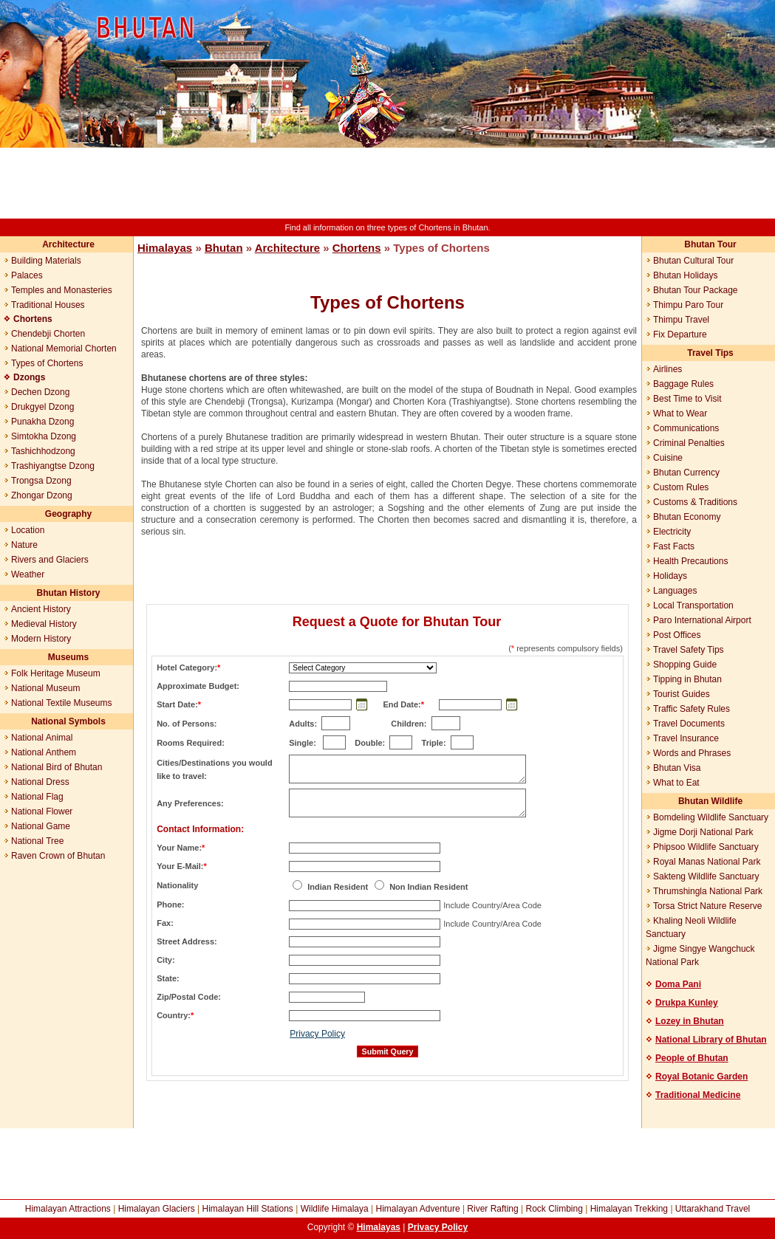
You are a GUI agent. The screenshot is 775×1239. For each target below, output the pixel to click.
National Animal (41, 737)
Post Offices (676, 635)
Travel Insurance (686, 738)
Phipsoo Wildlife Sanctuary (706, 847)
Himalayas (164, 247)
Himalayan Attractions (68, 1209)
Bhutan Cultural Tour (693, 260)
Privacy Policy (317, 1034)
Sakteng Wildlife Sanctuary (706, 876)
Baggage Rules (683, 384)
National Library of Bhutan (711, 1039)
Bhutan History (68, 593)
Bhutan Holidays (685, 275)
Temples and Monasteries (61, 290)
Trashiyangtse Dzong (53, 466)
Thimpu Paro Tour (688, 305)
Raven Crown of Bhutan (58, 856)
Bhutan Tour (710, 244)
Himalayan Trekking (629, 1209)
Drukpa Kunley (686, 1003)
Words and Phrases (692, 753)
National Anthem (43, 752)
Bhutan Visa (677, 768)
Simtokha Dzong (43, 436)
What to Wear (680, 413)
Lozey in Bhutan (689, 1021)
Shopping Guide (685, 664)
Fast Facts (673, 546)
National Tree (37, 841)
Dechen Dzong (40, 392)
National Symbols (68, 721)
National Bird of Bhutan (56, 767)
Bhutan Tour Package (695, 290)
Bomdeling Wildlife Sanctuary (710, 817)
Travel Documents (689, 723)
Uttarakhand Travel (712, 1209)
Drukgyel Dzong (42, 407)
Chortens (356, 247)
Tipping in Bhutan (687, 679)
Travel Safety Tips (688, 650)
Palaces (27, 275)
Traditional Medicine (697, 1095)
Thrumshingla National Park (707, 891)
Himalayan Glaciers (156, 1209)
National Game (40, 826)
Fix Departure (680, 334)
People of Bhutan (691, 1058)
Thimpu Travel (681, 320)
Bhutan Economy (686, 517)
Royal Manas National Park (706, 862)
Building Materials (46, 260)
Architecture (68, 244)
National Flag (37, 797)
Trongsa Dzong (41, 481)
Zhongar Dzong (41, 495)
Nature (24, 545)
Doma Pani (678, 984)
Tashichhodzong (43, 451)
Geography (68, 514)
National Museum (45, 688)
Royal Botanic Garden (701, 1076)
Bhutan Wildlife (710, 801)
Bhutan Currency (686, 472)
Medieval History (44, 624)
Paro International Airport (702, 620)
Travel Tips (710, 353)
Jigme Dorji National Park (703, 832)
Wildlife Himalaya (335, 1209)
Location (27, 530)
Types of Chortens (47, 363)
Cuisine (668, 458)
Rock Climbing (554, 1209)
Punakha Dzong (42, 421)
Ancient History (41, 609)
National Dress (40, 782)
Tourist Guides (681, 694)
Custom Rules (681, 487)
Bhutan (224, 247)
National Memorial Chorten (64, 348)
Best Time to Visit (687, 399)
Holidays (670, 576)
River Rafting (492, 1209)
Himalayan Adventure (417, 1209)
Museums (68, 657)
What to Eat (676, 783)
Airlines (667, 369)
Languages (675, 591)
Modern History (41, 639)
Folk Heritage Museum (55, 673)
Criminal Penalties (689, 443)
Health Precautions (690, 561)
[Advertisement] (388, 183)
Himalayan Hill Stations (247, 1209)
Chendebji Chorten (48, 334)
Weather (27, 574)
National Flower (41, 811)
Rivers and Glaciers (50, 560)
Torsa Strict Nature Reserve (707, 906)
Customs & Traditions (695, 502)
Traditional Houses (48, 305)
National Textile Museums (61, 703)
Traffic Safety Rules (691, 709)
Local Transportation (693, 605)
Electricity (672, 531)
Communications (686, 428)
